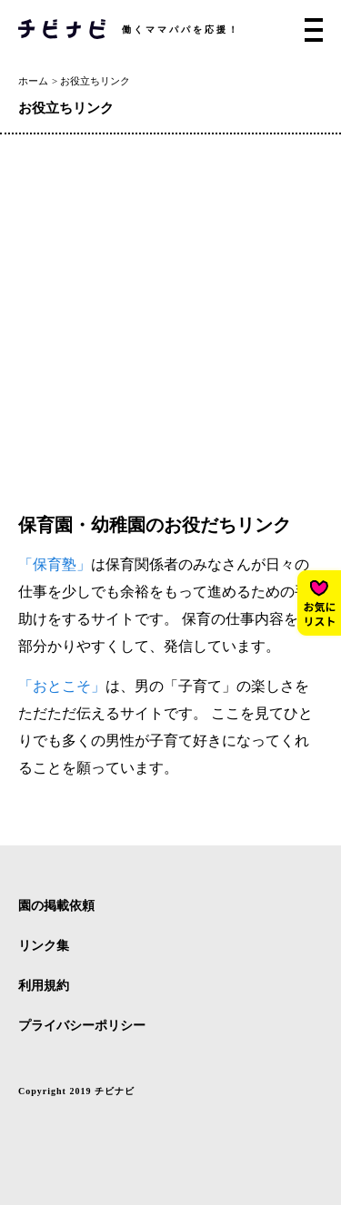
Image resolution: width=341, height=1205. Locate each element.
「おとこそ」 (61, 686)
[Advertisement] (170, 313)
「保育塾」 (54, 564)
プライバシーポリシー (81, 1026)
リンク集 (43, 946)
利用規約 (43, 986)
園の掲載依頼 (56, 906)
